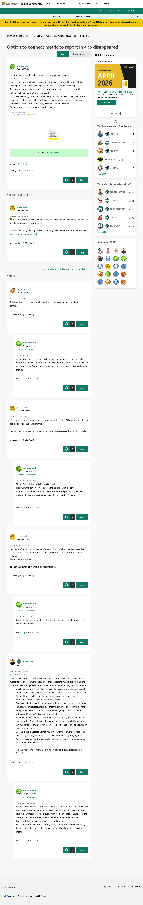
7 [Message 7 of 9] (24, 507)
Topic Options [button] (79, 53)
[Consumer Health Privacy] (36, 895)
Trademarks (137, 886)
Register (100, 10)
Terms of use (123, 886)
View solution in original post (23, 234)
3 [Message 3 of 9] (24, 840)
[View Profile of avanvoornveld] (23, 65)
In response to (25, 349)
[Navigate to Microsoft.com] (9, 3)
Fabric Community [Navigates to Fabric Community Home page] (31, 3)
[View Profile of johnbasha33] (27, 661)
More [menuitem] (106, 4)
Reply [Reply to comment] (82, 252)
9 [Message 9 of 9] (24, 379)
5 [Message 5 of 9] (24, 632)
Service (84, 35)
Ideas (72, 4)
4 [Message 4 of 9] (18, 575)
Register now (93, 25)
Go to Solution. (53, 152)
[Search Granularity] (61, 16)
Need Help (22, 164)
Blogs (97, 4)
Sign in (111, 10)
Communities (84, 4)
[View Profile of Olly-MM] (21, 289)
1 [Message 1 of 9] (18, 170)
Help (120, 10)
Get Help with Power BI (61, 35)
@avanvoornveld (17, 674)
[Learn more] (106, 102)
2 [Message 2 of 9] (18, 762)
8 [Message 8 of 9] (18, 314)
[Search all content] (106, 16)
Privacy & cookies (107, 886)
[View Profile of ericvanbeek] (22, 206)
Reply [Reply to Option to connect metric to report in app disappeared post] (82, 180)
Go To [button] (129, 10)
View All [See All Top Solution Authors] (102, 173)
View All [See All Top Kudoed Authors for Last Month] (102, 231)
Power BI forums (17, 35)
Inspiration (60, 4)
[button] (63, 54)
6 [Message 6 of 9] (18, 243)
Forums (48, 4)
